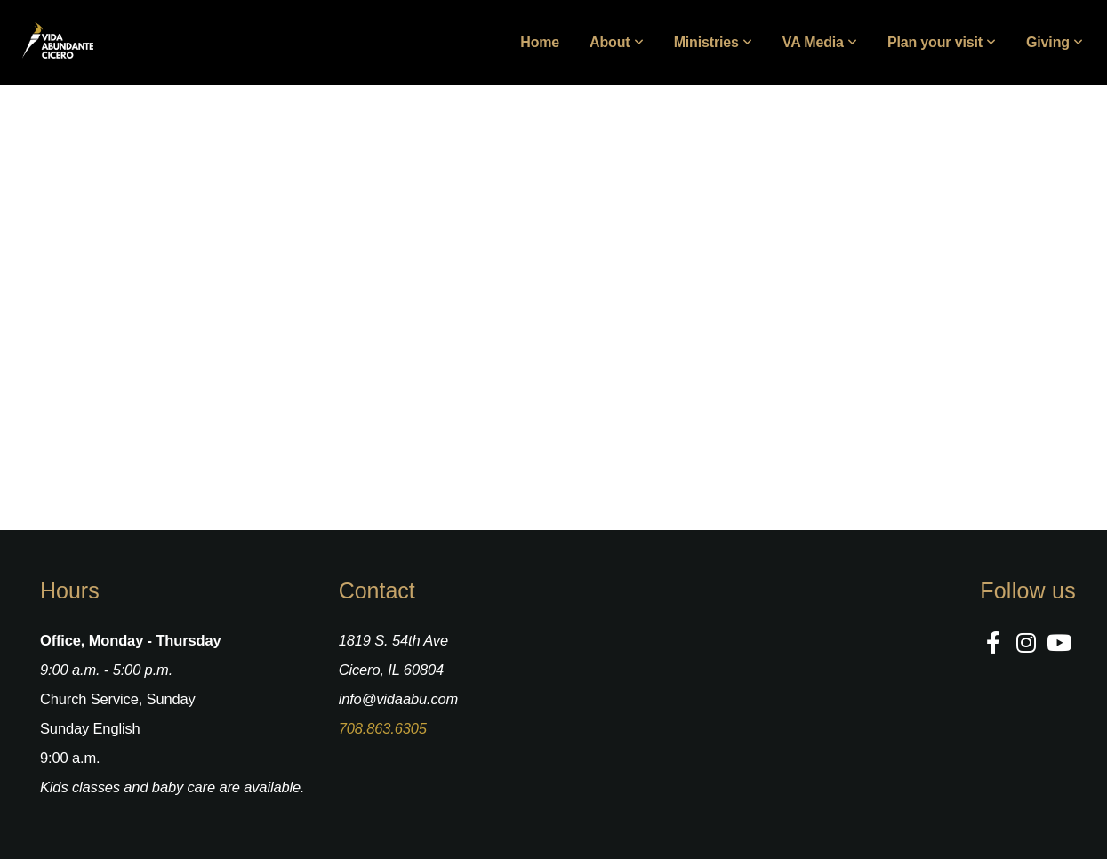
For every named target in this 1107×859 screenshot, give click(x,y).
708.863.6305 (383, 728)
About (617, 42)
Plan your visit (941, 42)
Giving (1054, 42)
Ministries (713, 42)
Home (539, 42)
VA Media (819, 42)
